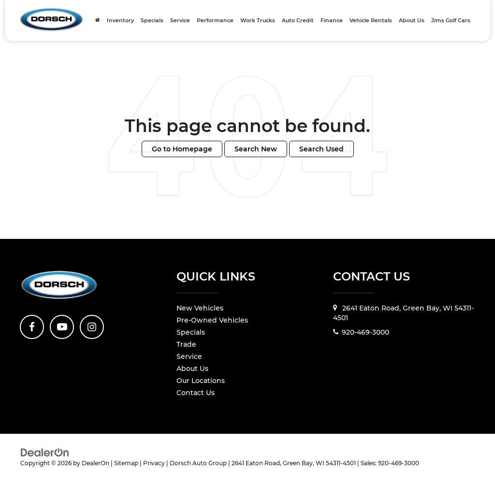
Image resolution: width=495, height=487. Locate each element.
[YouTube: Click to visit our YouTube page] (62, 327)
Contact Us (195, 392)
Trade (186, 344)
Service (189, 356)
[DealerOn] (45, 452)
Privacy (154, 463)
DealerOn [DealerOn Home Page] (95, 463)
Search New (255, 149)
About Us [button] (411, 20)
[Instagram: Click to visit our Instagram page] (92, 327)
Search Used (321, 149)
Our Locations (200, 380)
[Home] (97, 20)
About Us (192, 368)
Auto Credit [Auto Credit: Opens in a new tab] (298, 20)
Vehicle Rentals (370, 20)
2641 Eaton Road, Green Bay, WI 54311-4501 (403, 313)
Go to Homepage (182, 149)
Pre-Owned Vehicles (212, 320)
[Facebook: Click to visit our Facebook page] (32, 327)
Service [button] (180, 20)
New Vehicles (199, 308)
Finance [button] (331, 20)
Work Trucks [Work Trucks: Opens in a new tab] (257, 20)
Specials (152, 20)
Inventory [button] (120, 20)
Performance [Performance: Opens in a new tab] (215, 20)
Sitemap (126, 463)
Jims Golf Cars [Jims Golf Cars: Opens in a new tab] (450, 20)
